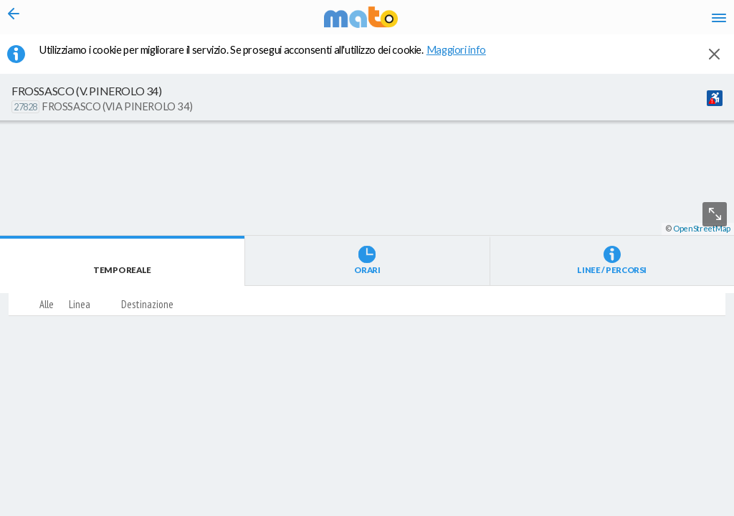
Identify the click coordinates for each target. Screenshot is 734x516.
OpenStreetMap (701, 510)
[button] (383, 473)
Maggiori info (463, 58)
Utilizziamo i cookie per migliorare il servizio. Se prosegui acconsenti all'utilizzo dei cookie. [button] (271, 58)
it (513, 21)
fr (567, 21)
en (539, 21)
